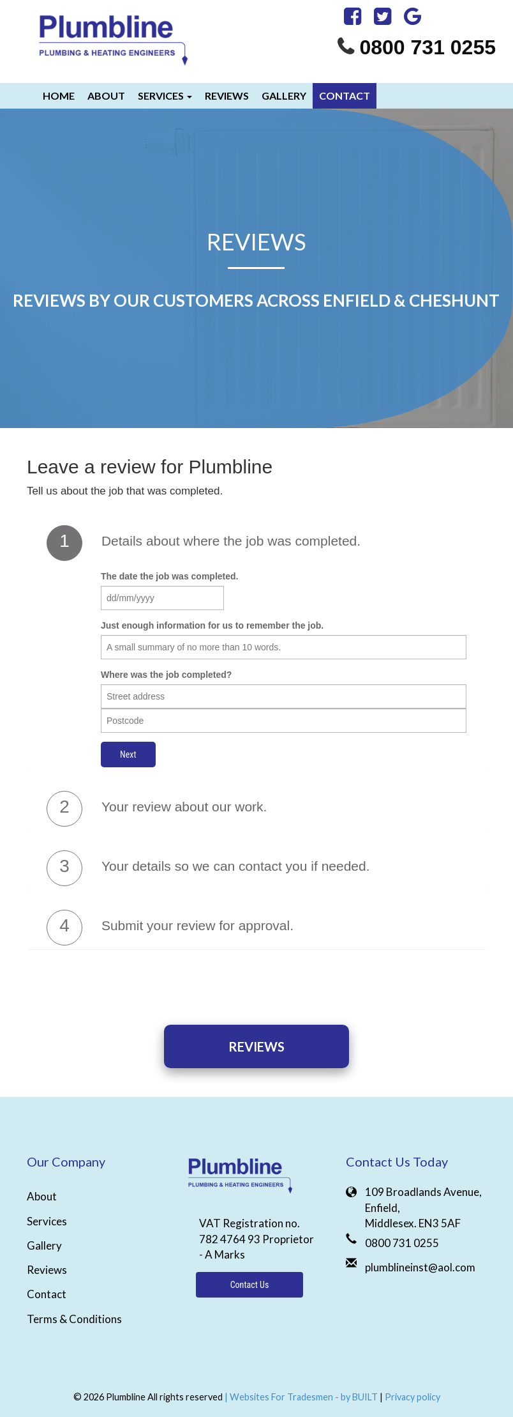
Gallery (284, 95)
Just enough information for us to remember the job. (212, 625)
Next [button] (128, 754)
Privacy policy (412, 1396)
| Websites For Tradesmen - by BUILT (302, 1396)
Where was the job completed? (166, 675)
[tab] (256, 543)
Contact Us (249, 1285)
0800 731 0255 (427, 47)
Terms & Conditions (74, 1319)
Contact (344, 95)
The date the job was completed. (169, 576)
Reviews (227, 95)
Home (59, 95)
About (106, 95)
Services (47, 1221)
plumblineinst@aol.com (420, 1267)
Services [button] (165, 95)
